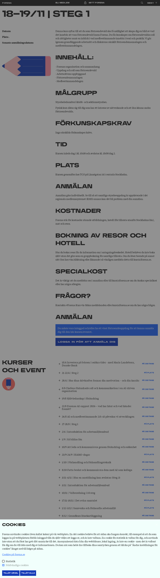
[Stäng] (156, 524)
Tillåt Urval (10, 573)
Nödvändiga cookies (17, 565)
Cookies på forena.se (13, 554)
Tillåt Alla (28, 573)
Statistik (10, 561)
